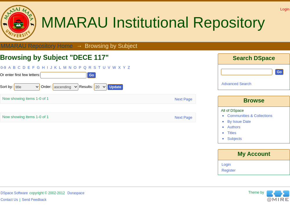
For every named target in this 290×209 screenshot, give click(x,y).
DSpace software (14, 193)
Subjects (234, 138)
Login (284, 9)
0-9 (3, 67)
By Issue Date (239, 121)
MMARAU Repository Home (37, 46)
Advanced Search (236, 84)
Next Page (183, 99)
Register (228, 170)
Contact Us (9, 200)
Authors (233, 127)
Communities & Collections (249, 115)
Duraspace (75, 193)
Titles (231, 133)
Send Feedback (34, 200)
